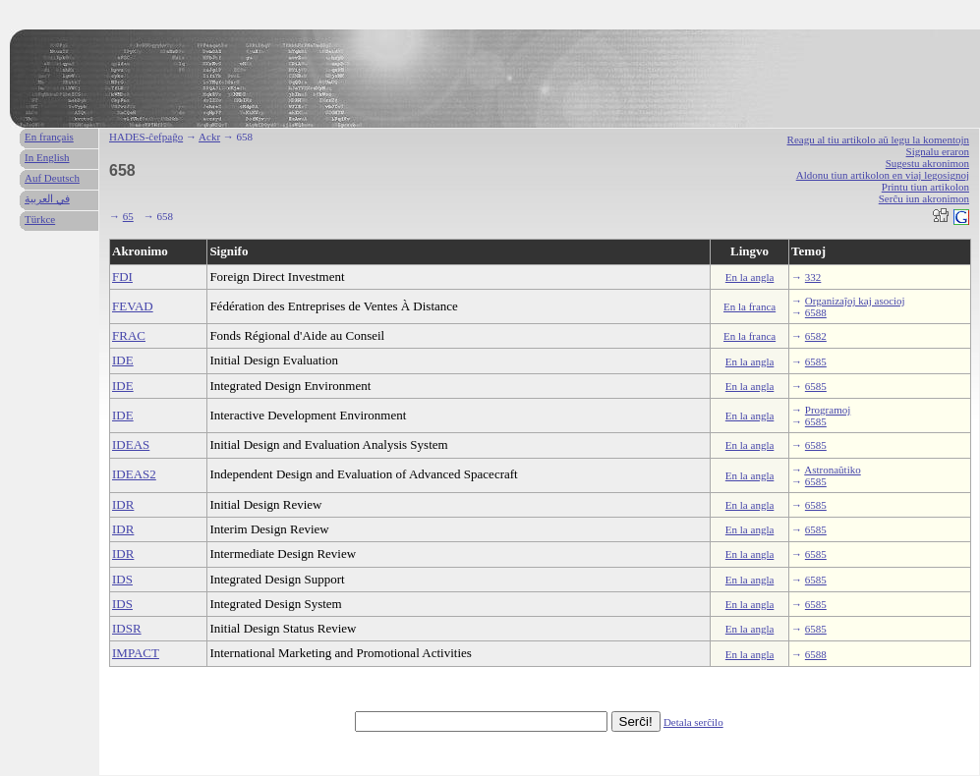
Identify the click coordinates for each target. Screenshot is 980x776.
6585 (816, 361)
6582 (816, 336)
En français (49, 136)
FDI (122, 276)
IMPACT (135, 652)
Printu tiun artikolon (925, 187)
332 (813, 277)
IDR (123, 504)
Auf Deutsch (52, 178)
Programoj (827, 410)
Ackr (209, 136)
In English (47, 157)
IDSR (127, 628)
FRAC (128, 335)
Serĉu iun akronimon (924, 198)
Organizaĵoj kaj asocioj (855, 300)
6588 (816, 312)
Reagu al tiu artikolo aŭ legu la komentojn (878, 139)
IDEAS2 (134, 474)
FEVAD (132, 306)
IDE (123, 360)
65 (128, 216)
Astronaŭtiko (832, 469)
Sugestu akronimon (927, 163)
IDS (122, 579)
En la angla (749, 277)
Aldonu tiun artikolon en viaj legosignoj (882, 175)
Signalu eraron (937, 151)
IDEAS (130, 444)
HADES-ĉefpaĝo (146, 136)
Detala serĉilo (693, 722)
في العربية (47, 198)
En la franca (749, 306)
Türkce (40, 219)
